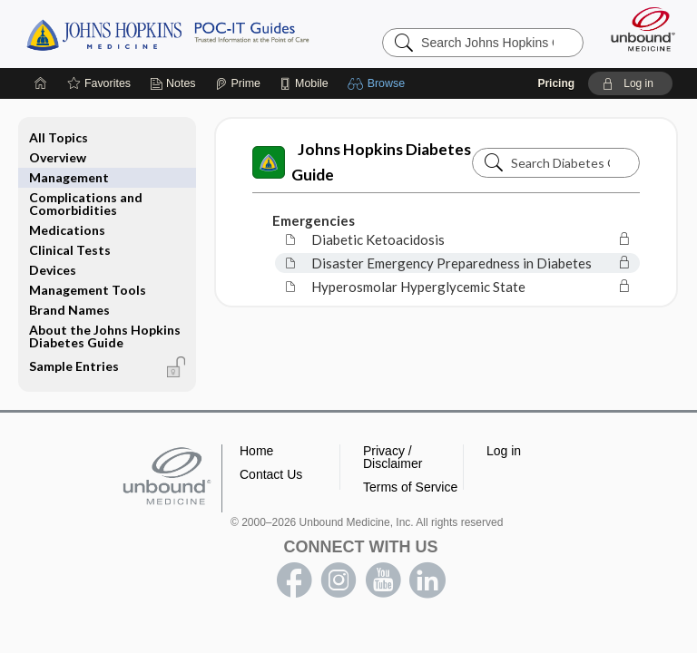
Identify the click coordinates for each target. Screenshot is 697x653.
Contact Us (271, 474)
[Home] (40, 83)
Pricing (555, 83)
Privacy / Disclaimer (392, 457)
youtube (383, 580)
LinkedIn (427, 580)
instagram (338, 580)
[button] (379, 83)
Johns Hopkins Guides (167, 33)
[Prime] (237, 83)
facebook (294, 580)
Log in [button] (503, 450)
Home (256, 450)
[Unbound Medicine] (637, 29)
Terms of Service (410, 487)
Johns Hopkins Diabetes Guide (361, 162)
